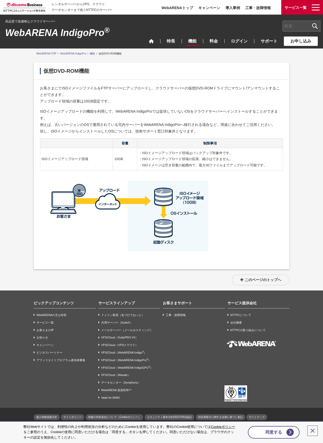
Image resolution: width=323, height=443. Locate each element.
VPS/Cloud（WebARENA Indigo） (124, 352)
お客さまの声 (45, 330)
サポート (269, 41)
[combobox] (301, 26)
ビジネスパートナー (49, 352)
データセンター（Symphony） (121, 382)
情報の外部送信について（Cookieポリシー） (114, 417)
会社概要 (236, 322)
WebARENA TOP (46, 53)
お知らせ (42, 337)
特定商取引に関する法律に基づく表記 (220, 417)
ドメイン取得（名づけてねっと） (122, 315)
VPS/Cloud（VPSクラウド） (119, 345)
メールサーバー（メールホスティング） (127, 330)
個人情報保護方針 (46, 417)
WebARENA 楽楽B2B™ (116, 390)
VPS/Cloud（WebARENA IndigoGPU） (127, 367)
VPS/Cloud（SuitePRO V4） (119, 337)
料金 (214, 41)
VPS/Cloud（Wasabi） (115, 375)
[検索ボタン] (315, 26)
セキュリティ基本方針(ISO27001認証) (169, 417)
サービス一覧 (45, 322)
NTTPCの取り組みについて (248, 330)
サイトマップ (257, 417)
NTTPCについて (241, 315)
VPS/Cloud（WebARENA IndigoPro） (126, 360)
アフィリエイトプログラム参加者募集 (61, 360)
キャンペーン (209, 8)
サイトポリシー (72, 417)
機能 (192, 41)
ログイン (239, 41)
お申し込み (300, 41)
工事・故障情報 (258, 8)
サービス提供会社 (242, 303)
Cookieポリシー (223, 427)
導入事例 (232, 8)
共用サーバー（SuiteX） (117, 322)
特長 (171, 41)
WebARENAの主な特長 (52, 315)
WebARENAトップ (177, 8)
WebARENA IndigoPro (57, 32)
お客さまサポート (177, 303)
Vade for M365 (110, 397)
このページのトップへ (263, 280)
